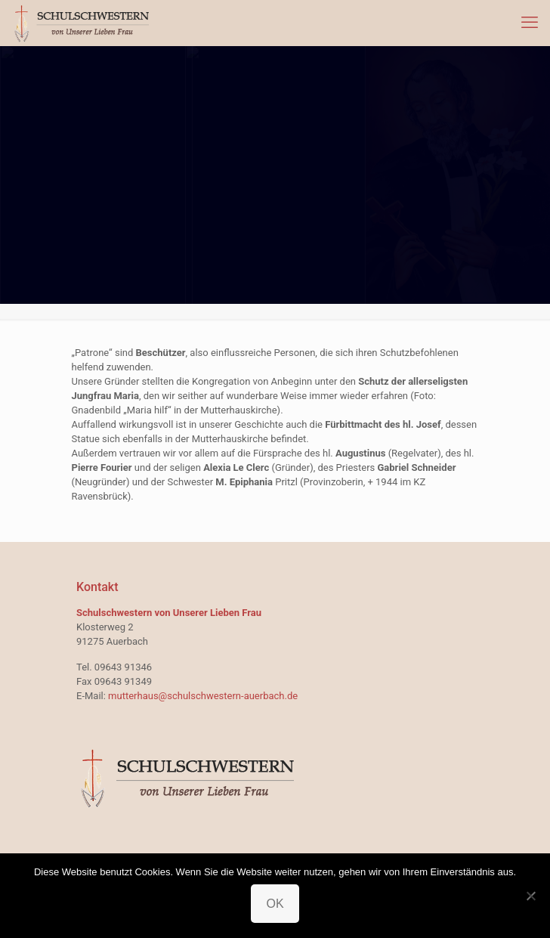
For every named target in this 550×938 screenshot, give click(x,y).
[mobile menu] (529, 23)
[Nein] (531, 895)
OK (274, 903)
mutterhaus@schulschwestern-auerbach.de (203, 695)
